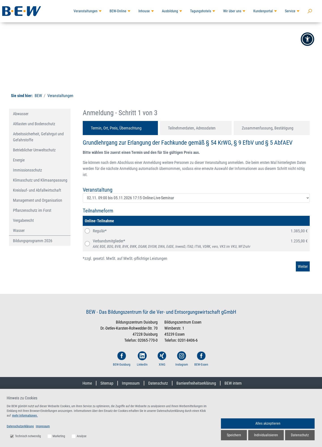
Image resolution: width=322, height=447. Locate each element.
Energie (19, 160)
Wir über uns (232, 11)
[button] (307, 39)
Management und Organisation (37, 200)
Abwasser (20, 113)
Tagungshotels (200, 11)
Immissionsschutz (27, 170)
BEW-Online (118, 11)
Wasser (19, 230)
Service (290, 11)
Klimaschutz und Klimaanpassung (40, 180)
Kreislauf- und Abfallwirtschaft (37, 190)
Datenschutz (158, 383)
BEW (38, 95)
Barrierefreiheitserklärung (196, 383)
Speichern (234, 435)
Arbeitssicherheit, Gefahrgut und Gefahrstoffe (38, 136)
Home (87, 383)
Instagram (181, 358)
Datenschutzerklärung (20, 426)
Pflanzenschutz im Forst (32, 210)
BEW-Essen (201, 358)
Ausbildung (170, 11)
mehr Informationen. (25, 415)
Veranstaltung (97, 190)
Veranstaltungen (85, 11)
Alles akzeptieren (267, 423)
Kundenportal (263, 11)
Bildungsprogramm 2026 (32, 240)
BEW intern (233, 383)
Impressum (131, 383)
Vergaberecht (23, 220)
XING (161, 358)
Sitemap (106, 383)
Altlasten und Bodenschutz (34, 123)
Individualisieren (266, 435)
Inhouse (144, 11)
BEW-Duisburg (121, 358)
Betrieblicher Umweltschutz (34, 150)
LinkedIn (142, 358)
